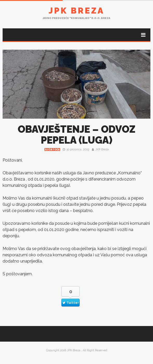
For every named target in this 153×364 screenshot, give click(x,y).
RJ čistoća (52, 149)
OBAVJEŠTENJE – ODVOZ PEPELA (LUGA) (76, 134)
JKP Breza (102, 149)
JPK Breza (76, 10)
